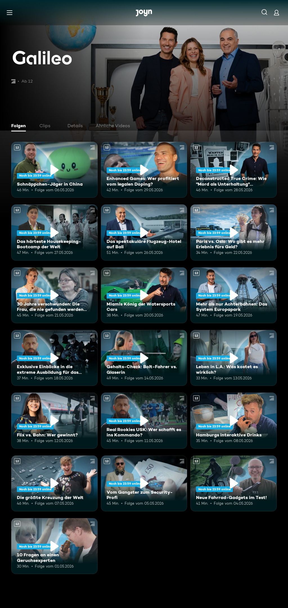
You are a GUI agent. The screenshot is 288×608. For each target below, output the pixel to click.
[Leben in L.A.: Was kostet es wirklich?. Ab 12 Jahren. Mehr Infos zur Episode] (233, 358)
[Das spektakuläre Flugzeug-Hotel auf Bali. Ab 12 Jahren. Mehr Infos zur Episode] (144, 232)
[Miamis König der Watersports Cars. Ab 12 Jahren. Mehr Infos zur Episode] (144, 295)
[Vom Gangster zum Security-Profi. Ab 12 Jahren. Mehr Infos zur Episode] (144, 483)
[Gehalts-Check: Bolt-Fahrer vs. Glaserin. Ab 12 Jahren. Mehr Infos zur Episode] (144, 358)
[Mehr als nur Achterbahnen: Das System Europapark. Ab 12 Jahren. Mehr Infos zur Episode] (233, 295)
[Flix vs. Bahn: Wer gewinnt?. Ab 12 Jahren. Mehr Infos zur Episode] (54, 420)
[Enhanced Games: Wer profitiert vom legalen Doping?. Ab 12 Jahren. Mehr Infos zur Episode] (144, 170)
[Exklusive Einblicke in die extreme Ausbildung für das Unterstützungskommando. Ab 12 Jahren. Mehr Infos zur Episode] (54, 358)
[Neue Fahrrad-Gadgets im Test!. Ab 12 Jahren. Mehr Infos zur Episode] (233, 483)
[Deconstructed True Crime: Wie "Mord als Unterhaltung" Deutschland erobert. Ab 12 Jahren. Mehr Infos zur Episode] (233, 170)
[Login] (276, 12)
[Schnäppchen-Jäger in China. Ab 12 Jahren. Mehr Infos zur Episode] (54, 170)
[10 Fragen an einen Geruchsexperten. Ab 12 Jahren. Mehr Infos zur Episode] (54, 546)
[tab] (20, 126)
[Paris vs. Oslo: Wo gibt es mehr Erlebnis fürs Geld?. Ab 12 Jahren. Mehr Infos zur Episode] (233, 232)
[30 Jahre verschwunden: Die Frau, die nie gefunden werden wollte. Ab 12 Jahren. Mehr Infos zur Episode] (54, 295)
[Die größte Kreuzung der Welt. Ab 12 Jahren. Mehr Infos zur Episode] (54, 483)
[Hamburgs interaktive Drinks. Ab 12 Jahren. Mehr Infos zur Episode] (233, 420)
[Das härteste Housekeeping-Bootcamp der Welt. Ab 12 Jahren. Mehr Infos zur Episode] (54, 232)
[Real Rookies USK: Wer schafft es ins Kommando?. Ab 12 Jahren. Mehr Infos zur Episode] (144, 420)
